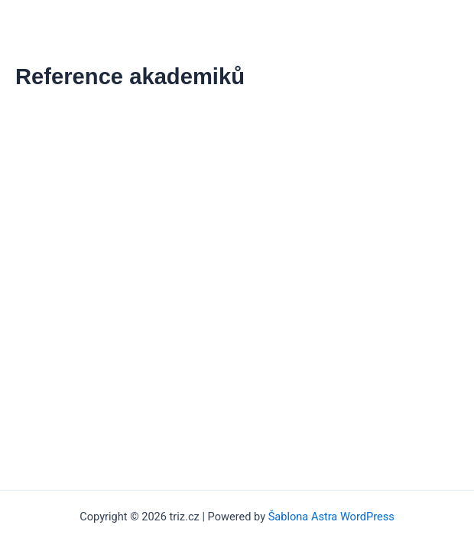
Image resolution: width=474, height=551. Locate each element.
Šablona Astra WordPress (331, 516)
